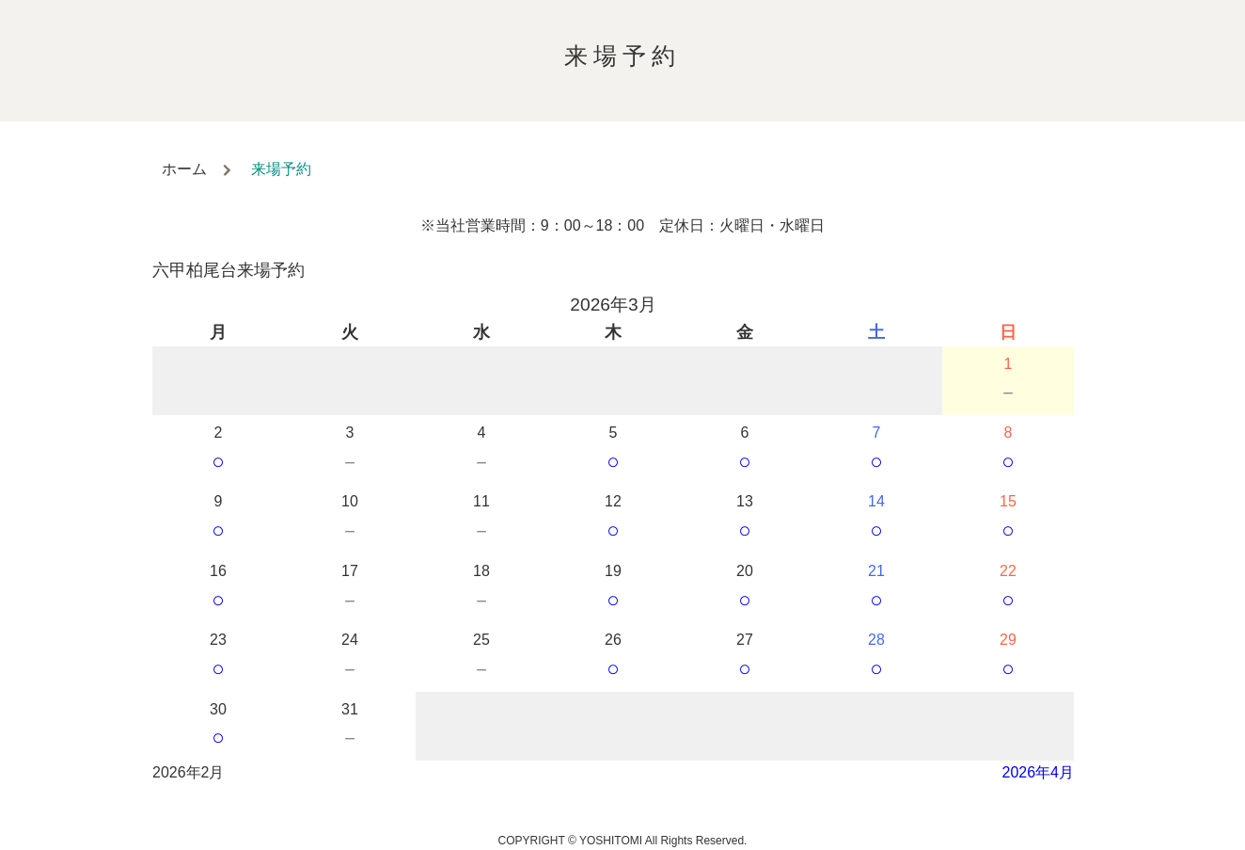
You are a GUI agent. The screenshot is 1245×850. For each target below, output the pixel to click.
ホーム (184, 169)
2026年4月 (1038, 772)
